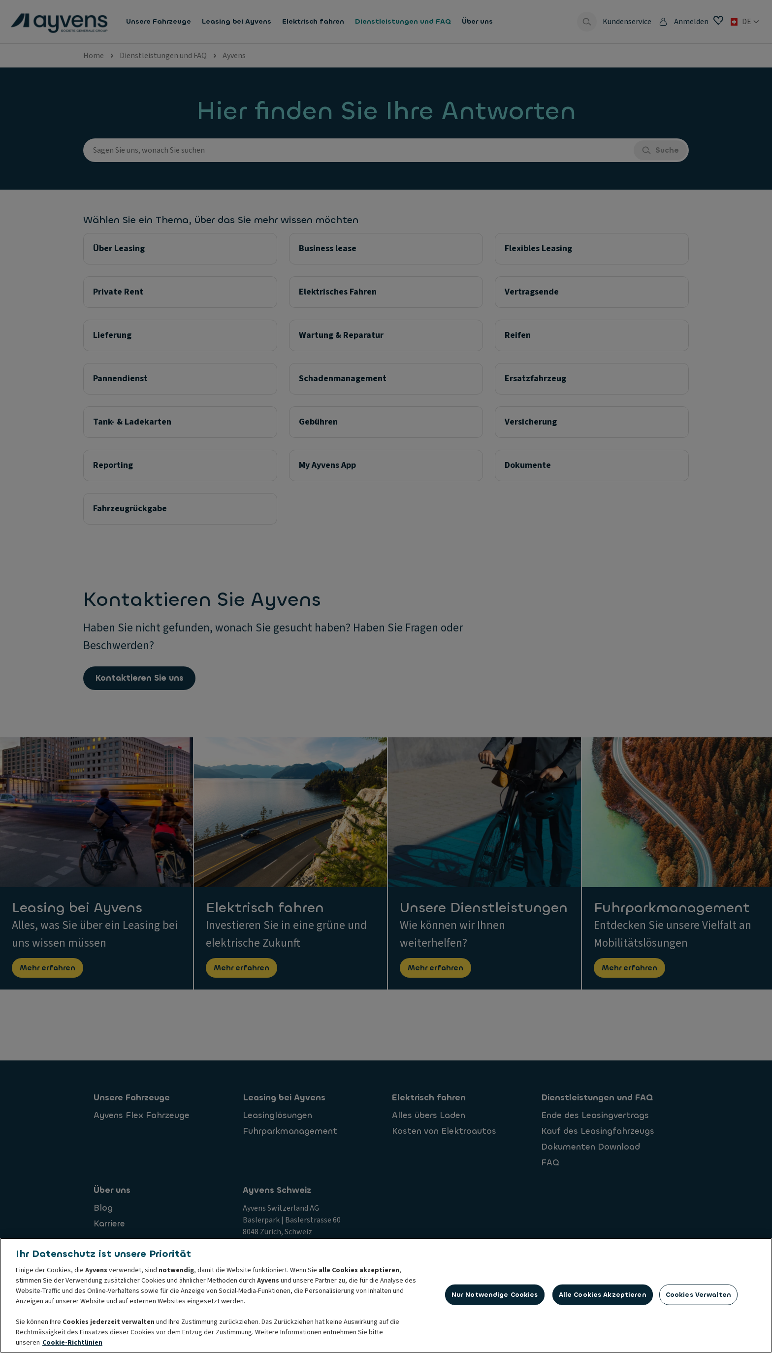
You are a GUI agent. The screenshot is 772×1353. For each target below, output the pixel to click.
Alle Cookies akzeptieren (602, 1297)
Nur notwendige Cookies (494, 1297)
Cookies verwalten (698, 1297)
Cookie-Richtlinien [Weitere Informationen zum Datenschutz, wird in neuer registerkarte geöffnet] (72, 1346)
